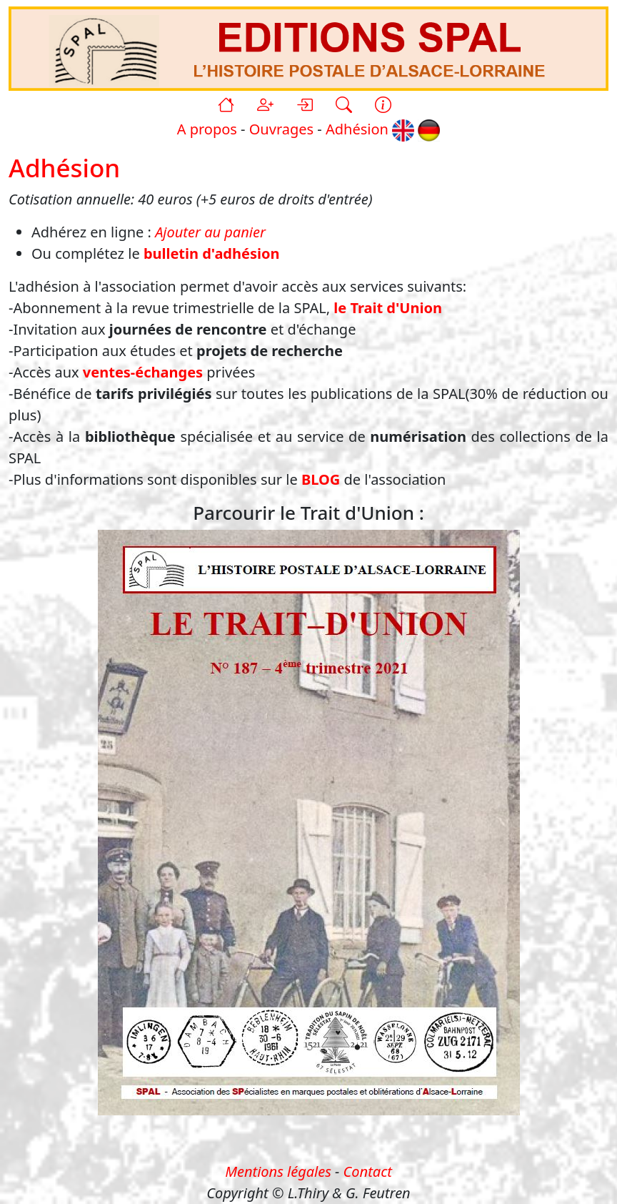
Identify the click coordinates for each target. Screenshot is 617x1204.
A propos (207, 129)
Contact (367, 1171)
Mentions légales (278, 1171)
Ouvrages (281, 129)
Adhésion (357, 129)
